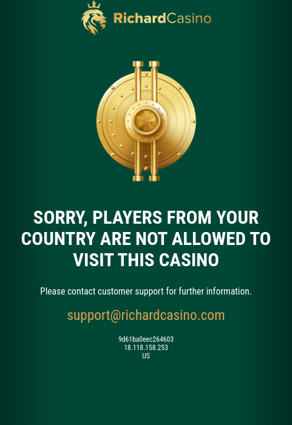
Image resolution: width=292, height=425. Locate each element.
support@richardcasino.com (146, 315)
